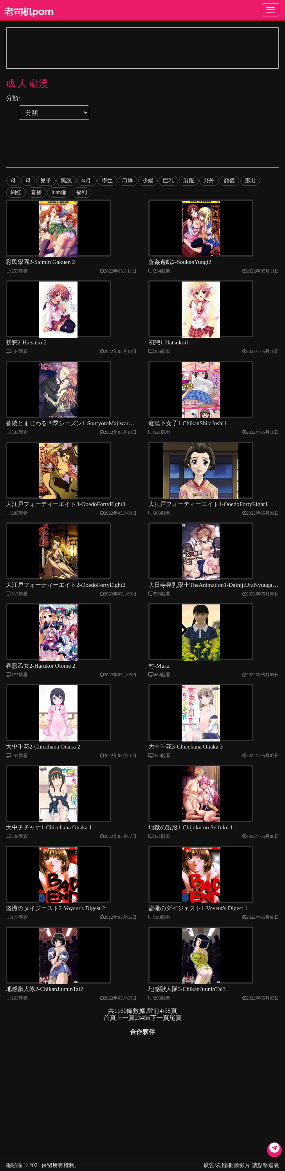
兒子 (45, 181)
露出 (249, 181)
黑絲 (66, 181)
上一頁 (125, 1033)
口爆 (127, 181)
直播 (36, 192)
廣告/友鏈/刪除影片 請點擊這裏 (241, 1165)
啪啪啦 (14, 1165)
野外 (208, 181)
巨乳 (167, 181)
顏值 (229, 181)
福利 (81, 192)
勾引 (86, 181)
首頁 (109, 1033)
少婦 (147, 181)
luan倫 (58, 192)
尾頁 (175, 1033)
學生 (106, 181)
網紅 (16, 192)
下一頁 (159, 1033)
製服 (188, 181)
